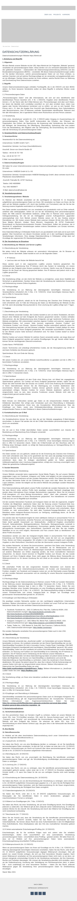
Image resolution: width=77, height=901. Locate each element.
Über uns (48, 14)
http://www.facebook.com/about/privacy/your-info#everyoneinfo (30, 618)
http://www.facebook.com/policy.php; (42, 612)
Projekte (57, 14)
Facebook (32, 893)
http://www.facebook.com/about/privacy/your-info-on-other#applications (33, 616)
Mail (44, 893)
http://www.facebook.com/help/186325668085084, (25, 614)
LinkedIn (40, 893)
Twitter (36, 893)
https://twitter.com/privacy (42, 627)
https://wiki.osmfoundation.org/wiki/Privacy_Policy (22, 668)
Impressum (32, 888)
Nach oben (38, 884)
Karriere (66, 14)
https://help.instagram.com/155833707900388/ (46, 623)
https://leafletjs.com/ (29, 671)
